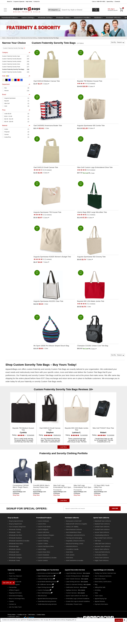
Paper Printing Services (45, 587)
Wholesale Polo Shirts (15, 535)
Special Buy (110, 1)
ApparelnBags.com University (103, 570)
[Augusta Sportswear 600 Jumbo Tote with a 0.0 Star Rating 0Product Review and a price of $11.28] (98, 110)
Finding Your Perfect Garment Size (105, 573)
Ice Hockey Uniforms (101, 555)
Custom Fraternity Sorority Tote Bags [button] (13, 48)
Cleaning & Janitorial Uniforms (75, 535)
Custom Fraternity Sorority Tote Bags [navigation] (48, 38)
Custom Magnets (43, 529)
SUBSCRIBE (115, 508)
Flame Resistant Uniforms (74, 529)
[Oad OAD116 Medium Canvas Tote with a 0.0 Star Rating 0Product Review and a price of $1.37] (54, 65)
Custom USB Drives (43, 532)
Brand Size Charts (100, 579)
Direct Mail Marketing (44, 593)
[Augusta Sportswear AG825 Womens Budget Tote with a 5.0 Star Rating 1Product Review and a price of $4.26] (54, 242)
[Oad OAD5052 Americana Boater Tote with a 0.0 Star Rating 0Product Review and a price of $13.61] (54, 110)
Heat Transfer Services (73, 579)
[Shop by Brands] (13, 518)
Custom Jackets (43, 560)
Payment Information (101, 604)
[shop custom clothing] (28, 17)
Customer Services (14, 570)
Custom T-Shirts (43, 543)
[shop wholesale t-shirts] (63, 17)
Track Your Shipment (15, 576)
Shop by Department (15, 524)
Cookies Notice (41, 614)
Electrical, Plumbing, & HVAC (74, 543)
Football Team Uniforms (102, 529)
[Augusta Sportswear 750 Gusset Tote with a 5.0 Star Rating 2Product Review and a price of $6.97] (54, 198)
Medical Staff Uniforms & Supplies (76, 524)
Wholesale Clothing (44, 18)
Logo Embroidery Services (74, 573)
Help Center (29, 1)
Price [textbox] (3, 110)
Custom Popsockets (44, 538)
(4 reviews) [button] (48, 170)
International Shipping (15, 596)
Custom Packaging (43, 590)
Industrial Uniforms (72, 546)
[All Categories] (54, 10)
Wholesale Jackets (14, 549)
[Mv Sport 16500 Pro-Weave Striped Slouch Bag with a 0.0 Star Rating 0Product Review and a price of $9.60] (54, 330)
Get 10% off (7, 583)
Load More (63, 500)
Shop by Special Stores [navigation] (13, 38)
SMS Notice (31, 614)
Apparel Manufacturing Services (47, 598)
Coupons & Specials (15, 582)
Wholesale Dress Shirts (16, 543)
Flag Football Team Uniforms (103, 538)
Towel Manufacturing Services (47, 601)
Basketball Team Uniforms (103, 521)
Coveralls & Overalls (72, 549)
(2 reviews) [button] (48, 214)
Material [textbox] (4, 125)
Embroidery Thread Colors (74, 604)
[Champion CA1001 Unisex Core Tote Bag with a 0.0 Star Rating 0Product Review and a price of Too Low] (98, 330)
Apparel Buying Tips (101, 598)
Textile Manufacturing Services (47, 604)
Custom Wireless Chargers (46, 535)
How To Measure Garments (103, 576)
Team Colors (99, 596)
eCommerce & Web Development (48, 573)
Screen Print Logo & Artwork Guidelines (78, 601)
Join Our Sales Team (15, 607)
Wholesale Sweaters (15, 555)
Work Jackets (70, 555)
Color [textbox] (4, 76)
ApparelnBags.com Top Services (47, 570)
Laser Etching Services (73, 582)
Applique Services (71, 590)
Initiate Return (13, 579)
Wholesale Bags (14, 546)
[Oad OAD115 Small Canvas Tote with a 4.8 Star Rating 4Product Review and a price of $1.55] (54, 153)
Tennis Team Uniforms (102, 558)
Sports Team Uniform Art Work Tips (77, 596)
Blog (96, 584)
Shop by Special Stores (16, 521)
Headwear (97, 18)
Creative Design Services (45, 579)
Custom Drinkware (43, 521)
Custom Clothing (27, 18)
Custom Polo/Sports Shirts (46, 546)
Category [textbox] (5, 52)
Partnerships (13, 587)
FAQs (96, 593)
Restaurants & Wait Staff (73, 521)
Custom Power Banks (44, 527)
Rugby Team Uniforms (101, 560)
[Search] (95, 10)
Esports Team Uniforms (102, 549)
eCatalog (97, 590)
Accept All (119, 620)
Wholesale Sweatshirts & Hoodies (19, 541)
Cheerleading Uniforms (102, 535)
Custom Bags (42, 549)
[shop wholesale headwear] (98, 17)
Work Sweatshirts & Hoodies (74, 560)
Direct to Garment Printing (74, 584)
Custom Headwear (43, 555)
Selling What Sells (100, 587)
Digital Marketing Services (45, 576)
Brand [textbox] (4, 94)
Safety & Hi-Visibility (72, 527)
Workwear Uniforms (113, 18)
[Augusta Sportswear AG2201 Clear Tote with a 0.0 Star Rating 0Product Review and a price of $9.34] (54, 285)
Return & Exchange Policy (17, 598)
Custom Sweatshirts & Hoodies (47, 558)
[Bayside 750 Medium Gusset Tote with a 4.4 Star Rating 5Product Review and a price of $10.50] (98, 66)
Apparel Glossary (100, 601)
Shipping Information (15, 593)
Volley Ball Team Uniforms (103, 543)
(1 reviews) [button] (91, 214)
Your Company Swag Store (17, 527)
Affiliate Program (14, 590)
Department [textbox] (6, 84)
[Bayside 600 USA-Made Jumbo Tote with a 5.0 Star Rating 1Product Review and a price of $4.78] (98, 287)
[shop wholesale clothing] (45, 17)
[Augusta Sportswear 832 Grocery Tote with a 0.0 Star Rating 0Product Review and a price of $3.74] (98, 241)
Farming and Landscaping (74, 538)
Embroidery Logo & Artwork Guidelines (77, 598)
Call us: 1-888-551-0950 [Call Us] (98, 1)
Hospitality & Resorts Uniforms (75, 541)
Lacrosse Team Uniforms (102, 546)
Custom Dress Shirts (44, 552)
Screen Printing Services (73, 576)
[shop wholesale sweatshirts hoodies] (82, 17)
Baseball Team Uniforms (102, 524)
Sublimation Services (72, 587)
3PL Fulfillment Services (45, 584)
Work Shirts (69, 552)
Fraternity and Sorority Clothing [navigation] (29, 38)
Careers (11, 601)
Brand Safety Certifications (103, 582)
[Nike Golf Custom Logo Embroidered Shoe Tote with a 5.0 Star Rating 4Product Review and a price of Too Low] (98, 153)
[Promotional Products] (10, 17)
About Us (9, 1)
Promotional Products (9, 18)
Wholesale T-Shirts (62, 18)
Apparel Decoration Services (75, 570)
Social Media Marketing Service (47, 582)
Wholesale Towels (14, 560)
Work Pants (69, 558)
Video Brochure (42, 596)
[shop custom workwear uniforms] (113, 17)
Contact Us (36, 1)
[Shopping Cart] (121, 10)
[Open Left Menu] (5, 10)
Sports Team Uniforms (101, 518)
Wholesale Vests (14, 552)
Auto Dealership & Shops (73, 532)
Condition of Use (22, 614)
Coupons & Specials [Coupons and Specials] (18, 1)
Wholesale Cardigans (15, 558)
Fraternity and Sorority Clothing (58, 453)
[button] (16, 56)
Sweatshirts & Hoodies (81, 18)
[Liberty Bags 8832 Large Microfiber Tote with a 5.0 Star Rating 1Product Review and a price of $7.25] (98, 198)
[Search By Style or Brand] (76, 10)
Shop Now (16, 495)
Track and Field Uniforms (102, 552)
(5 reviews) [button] (91, 83)
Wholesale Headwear (15, 538)
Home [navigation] (3, 38)
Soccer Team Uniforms (102, 532)
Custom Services (71, 593)
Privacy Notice (11, 614)
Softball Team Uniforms (102, 527)
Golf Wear (98, 541)
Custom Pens (42, 524)
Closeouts (117, 1)
